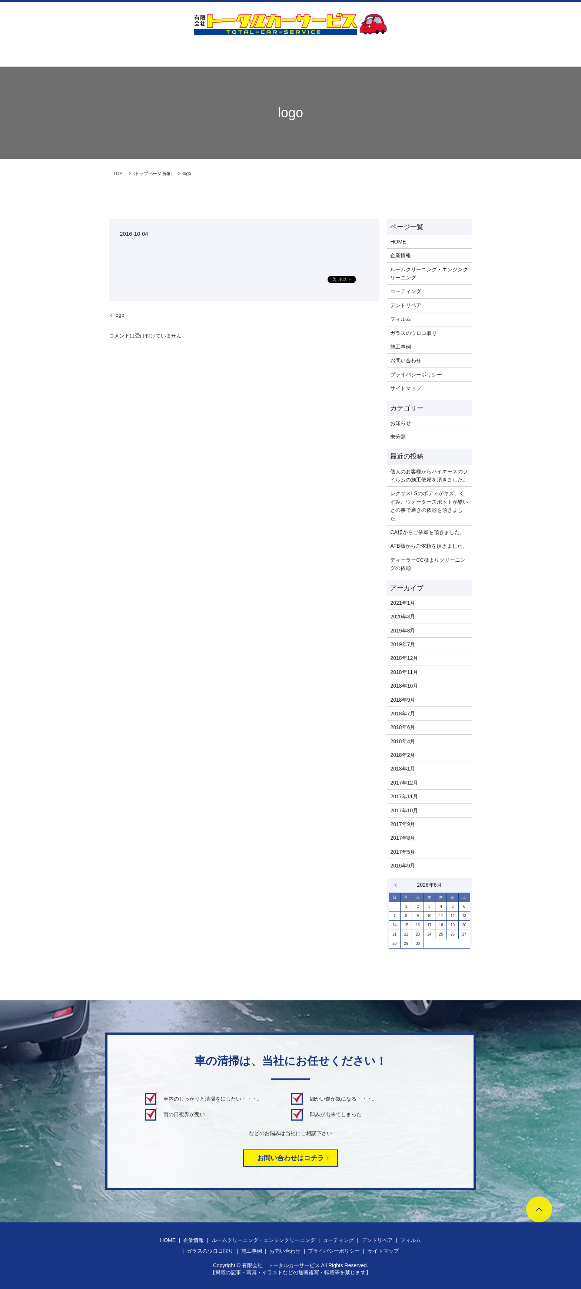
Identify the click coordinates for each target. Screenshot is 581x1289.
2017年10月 (404, 810)
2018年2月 (402, 755)
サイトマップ (405, 388)
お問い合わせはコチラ (290, 1158)
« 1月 (397, 885)
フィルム (343, 52)
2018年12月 (404, 658)
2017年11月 (404, 796)
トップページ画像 (152, 173)
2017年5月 (402, 852)
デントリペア (304, 52)
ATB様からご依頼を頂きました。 (428, 546)
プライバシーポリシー (416, 374)
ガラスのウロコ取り (389, 52)
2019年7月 (402, 644)
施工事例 (435, 52)
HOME (76, 52)
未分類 (398, 437)
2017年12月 (404, 783)
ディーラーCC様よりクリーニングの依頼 (427, 564)
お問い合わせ (473, 52)
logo (119, 315)
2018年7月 (402, 713)
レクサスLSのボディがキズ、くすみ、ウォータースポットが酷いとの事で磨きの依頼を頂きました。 (429, 505)
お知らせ (400, 423)
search (507, 52)
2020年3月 (402, 617)
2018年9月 (402, 700)
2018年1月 (402, 769)
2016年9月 (402, 866)
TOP (117, 173)
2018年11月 (404, 672)
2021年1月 (402, 603)
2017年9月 (402, 824)
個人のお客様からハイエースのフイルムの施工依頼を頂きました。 (429, 476)
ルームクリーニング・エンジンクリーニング (181, 52)
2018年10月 (404, 686)
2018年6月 (402, 727)
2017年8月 (402, 838)
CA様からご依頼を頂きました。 (427, 532)
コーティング (261, 52)
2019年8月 (402, 631)
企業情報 (106, 52)
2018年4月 (402, 741)
